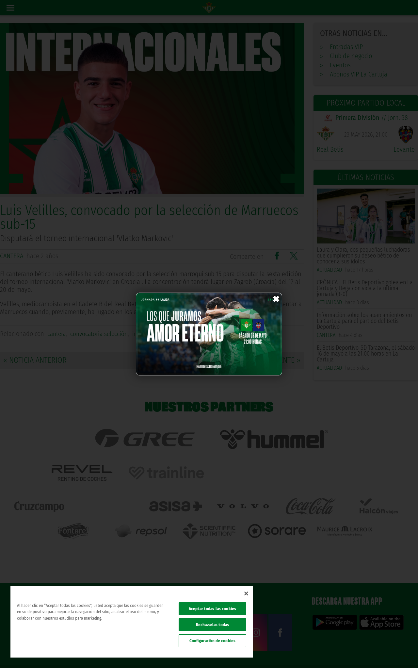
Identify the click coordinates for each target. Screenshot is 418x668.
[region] (131, 622)
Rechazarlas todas (212, 624)
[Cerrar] (246, 593)
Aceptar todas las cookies (212, 608)
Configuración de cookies (212, 640)
